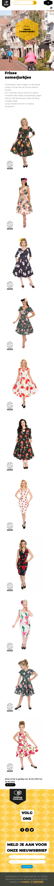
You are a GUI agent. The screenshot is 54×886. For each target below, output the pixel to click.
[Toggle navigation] (48, 7)
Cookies (25, 882)
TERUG (10, 785)
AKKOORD (37, 882)
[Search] (24, 3)
